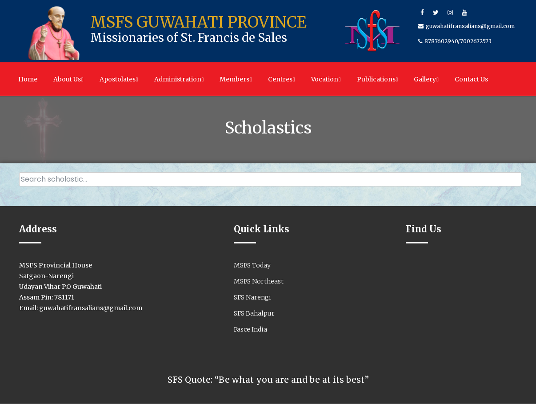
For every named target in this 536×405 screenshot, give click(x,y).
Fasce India (250, 331)
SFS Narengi (252, 299)
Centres (281, 79)
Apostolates (119, 79)
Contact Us (471, 79)
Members (236, 79)
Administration (179, 79)
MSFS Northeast (259, 283)
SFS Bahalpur (254, 315)
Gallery (426, 79)
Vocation (326, 79)
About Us (68, 79)
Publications (377, 79)
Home (27, 79)
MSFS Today (252, 267)
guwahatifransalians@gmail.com (470, 26)
